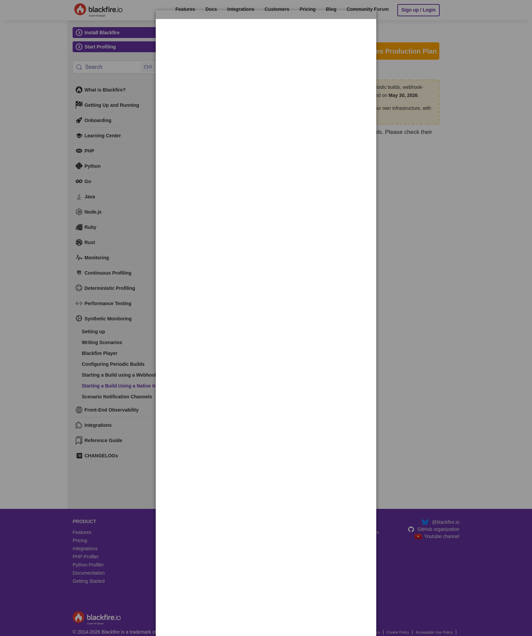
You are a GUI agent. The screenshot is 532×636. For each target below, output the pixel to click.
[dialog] (266, 40)
